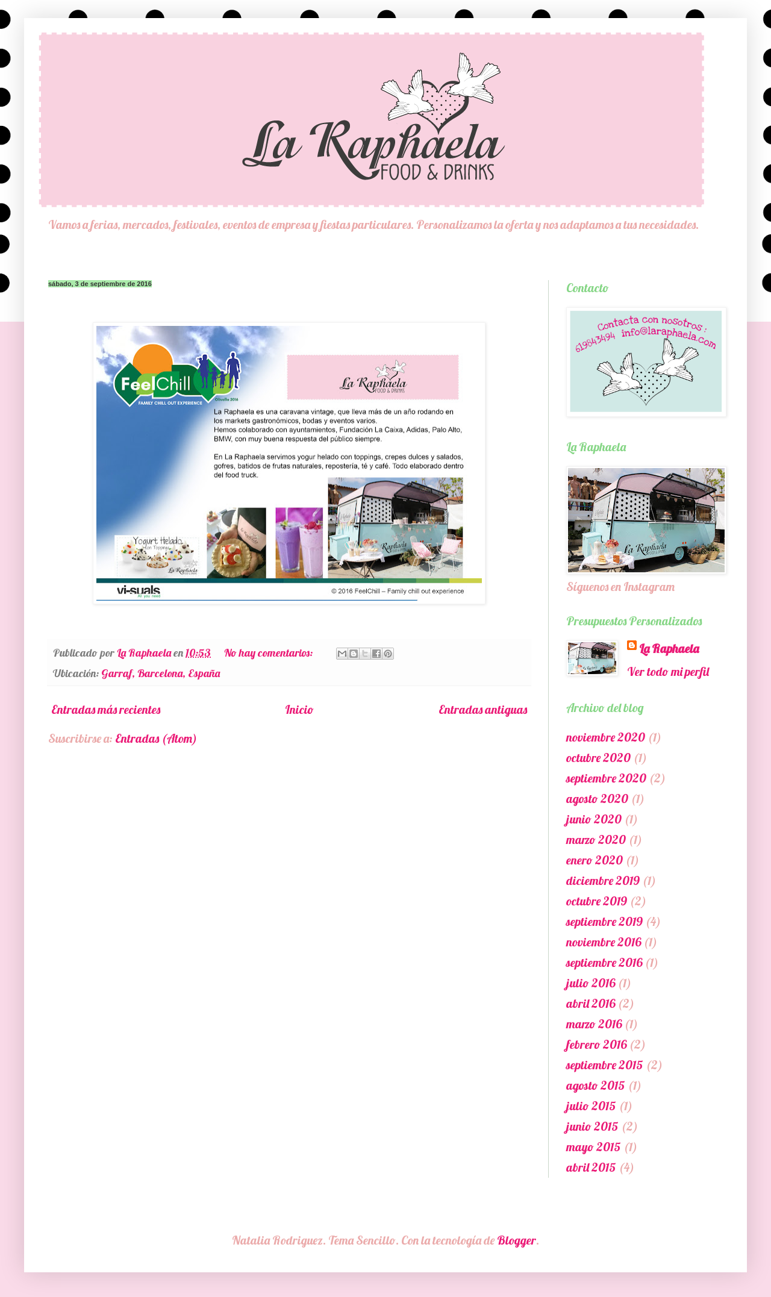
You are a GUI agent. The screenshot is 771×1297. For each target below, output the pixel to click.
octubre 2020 (598, 757)
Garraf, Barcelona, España (160, 673)
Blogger (516, 1240)
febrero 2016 (596, 1044)
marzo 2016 (594, 1023)
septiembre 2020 (606, 778)
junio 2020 (594, 819)
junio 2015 (592, 1126)
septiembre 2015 (604, 1064)
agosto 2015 (595, 1085)
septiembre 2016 (604, 962)
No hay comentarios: (269, 653)
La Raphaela (669, 648)
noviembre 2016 (603, 941)
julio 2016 (590, 982)
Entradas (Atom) (156, 738)
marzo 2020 (596, 839)
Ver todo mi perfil (668, 671)
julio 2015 (591, 1105)
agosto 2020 (597, 798)
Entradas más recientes (105, 709)
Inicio (299, 709)
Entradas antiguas (483, 709)
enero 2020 (594, 859)
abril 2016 (590, 1003)
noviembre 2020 (605, 737)
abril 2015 (591, 1167)
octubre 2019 (596, 900)
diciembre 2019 (603, 880)
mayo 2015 (593, 1146)
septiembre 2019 (604, 921)
